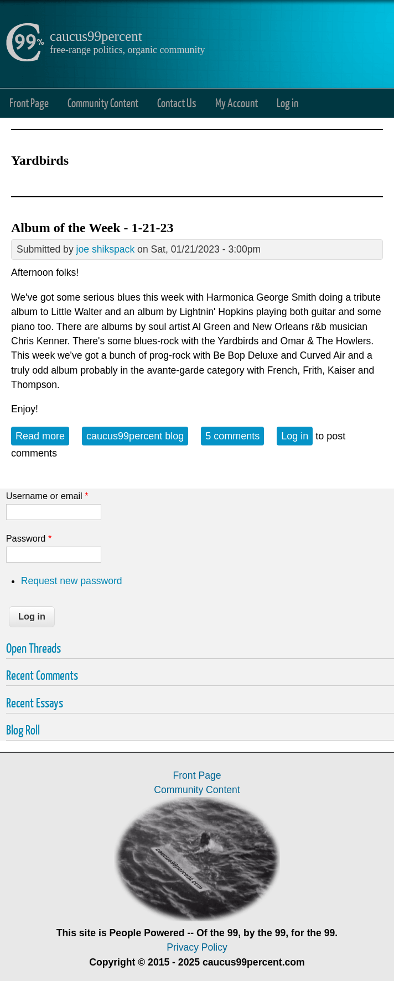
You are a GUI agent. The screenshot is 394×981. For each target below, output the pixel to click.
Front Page (29, 102)
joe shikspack (105, 249)
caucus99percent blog (135, 436)
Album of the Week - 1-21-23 (92, 228)
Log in (287, 102)
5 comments (232, 436)
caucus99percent (96, 36)
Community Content (103, 102)
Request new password (71, 580)
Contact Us (176, 102)
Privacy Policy (197, 947)
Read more (42, 435)
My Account (236, 102)
